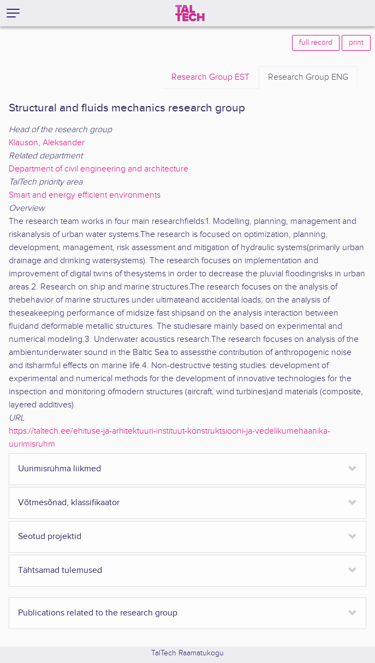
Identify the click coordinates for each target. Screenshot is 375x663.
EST (210, 77)
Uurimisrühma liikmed (59, 469)
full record (315, 42)
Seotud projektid (49, 536)
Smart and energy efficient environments (84, 195)
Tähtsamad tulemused (60, 570)
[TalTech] (190, 13)
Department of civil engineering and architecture (98, 169)
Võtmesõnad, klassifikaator (69, 503)
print (356, 42)
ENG (308, 77)
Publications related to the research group (97, 613)
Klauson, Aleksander (47, 143)
